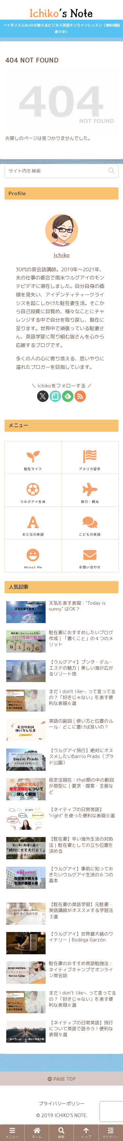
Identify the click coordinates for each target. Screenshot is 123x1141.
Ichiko (61, 255)
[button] (111, 171)
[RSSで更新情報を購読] (80, 396)
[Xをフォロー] (43, 396)
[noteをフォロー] (55, 396)
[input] (61, 171)
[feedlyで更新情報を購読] (67, 396)
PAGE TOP (62, 1079)
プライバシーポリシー (62, 1103)
